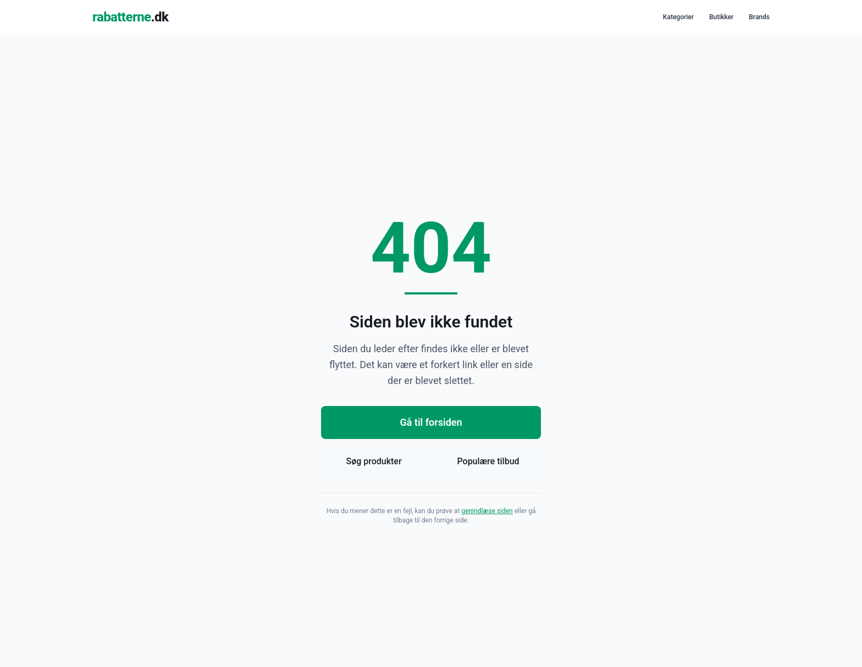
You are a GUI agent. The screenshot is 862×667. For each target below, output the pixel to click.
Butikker (721, 17)
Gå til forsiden (431, 422)
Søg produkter (373, 461)
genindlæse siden (487, 511)
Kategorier (678, 17)
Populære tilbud (488, 461)
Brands (759, 17)
